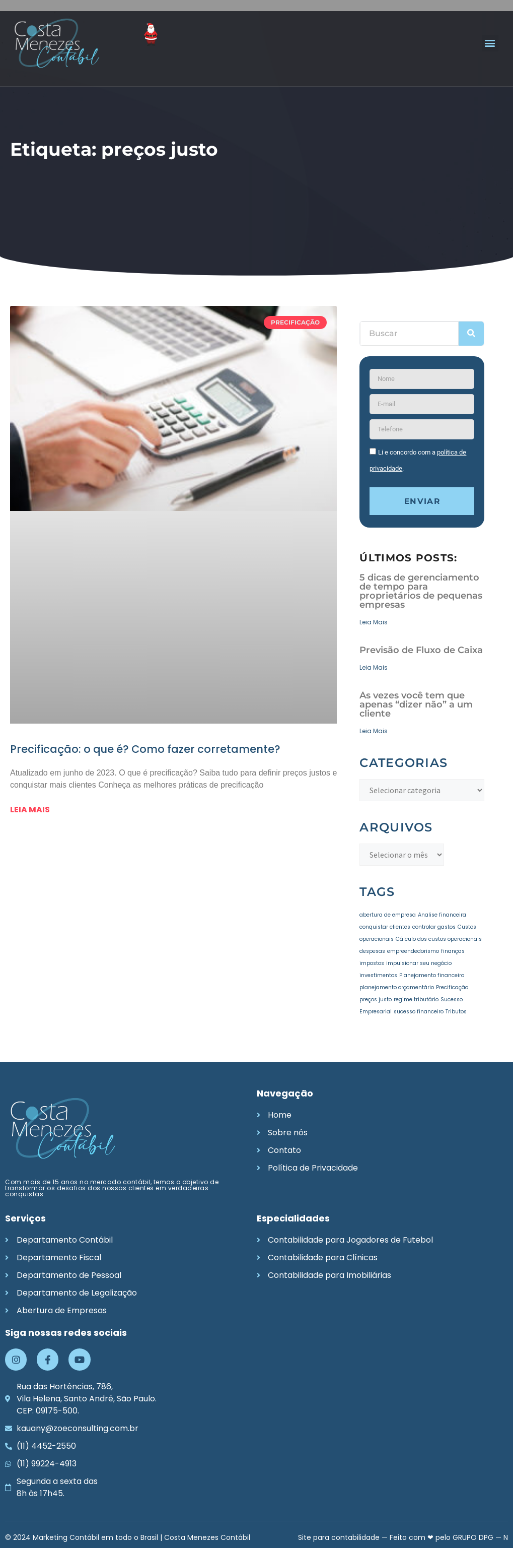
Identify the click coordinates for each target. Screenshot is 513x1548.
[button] (490, 43)
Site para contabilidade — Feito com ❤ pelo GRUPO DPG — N (403, 1537)
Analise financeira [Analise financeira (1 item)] (442, 915)
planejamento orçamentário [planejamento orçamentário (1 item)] (396, 987)
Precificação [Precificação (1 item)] (452, 987)
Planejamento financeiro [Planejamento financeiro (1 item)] (431, 975)
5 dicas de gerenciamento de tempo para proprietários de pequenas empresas (420, 591)
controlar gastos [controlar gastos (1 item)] (434, 927)
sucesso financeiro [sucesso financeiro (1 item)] (419, 1011)
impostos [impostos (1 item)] (371, 963)
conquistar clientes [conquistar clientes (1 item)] (384, 927)
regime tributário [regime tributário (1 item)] (416, 999)
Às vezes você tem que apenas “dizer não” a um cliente (416, 705)
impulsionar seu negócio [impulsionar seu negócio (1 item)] (419, 963)
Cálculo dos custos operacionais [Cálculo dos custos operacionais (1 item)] (439, 939)
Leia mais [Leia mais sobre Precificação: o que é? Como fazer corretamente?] (30, 809)
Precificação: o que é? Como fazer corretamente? (145, 749)
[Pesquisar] (471, 333)
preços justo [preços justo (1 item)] (375, 999)
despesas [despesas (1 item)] (372, 951)
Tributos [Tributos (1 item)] (456, 1011)
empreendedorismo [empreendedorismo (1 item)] (413, 951)
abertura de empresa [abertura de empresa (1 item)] (387, 915)
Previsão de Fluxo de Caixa (421, 650)
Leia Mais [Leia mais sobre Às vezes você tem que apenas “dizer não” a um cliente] (373, 731)
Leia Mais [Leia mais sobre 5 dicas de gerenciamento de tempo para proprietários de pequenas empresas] (373, 622)
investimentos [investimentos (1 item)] (378, 975)
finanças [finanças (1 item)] (453, 951)
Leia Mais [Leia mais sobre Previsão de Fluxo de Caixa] (373, 668)
